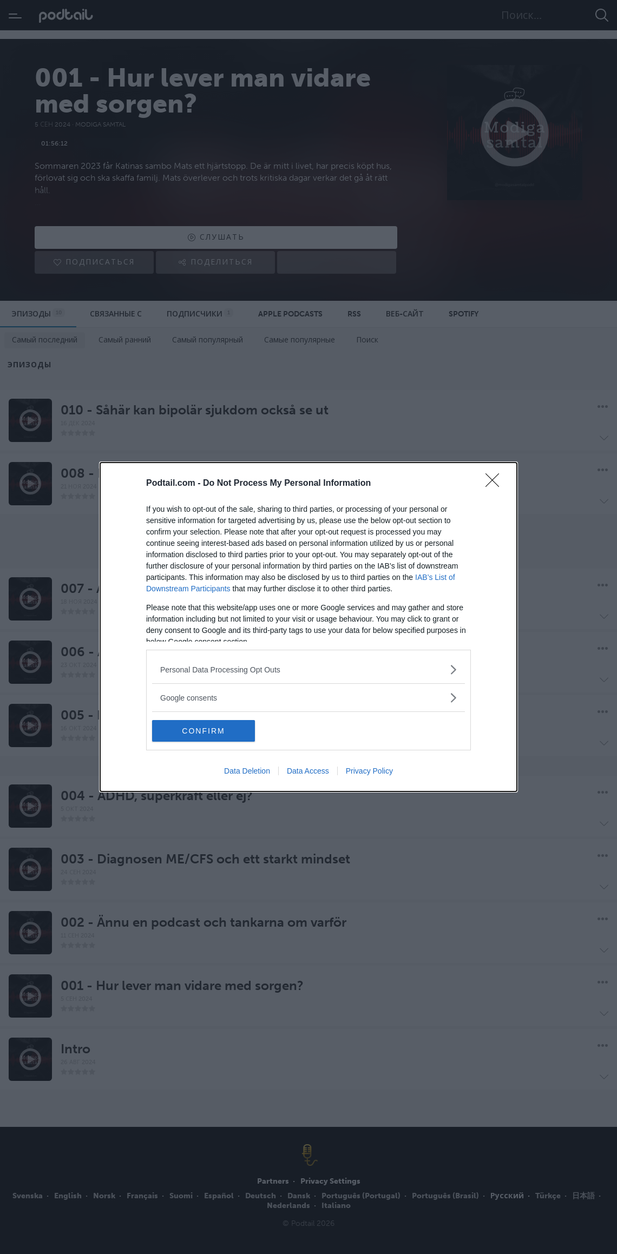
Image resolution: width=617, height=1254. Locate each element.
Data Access (308, 771)
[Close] (495, 483)
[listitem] (308, 669)
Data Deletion (247, 771)
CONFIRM (203, 731)
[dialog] (308, 627)
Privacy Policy (369, 771)
